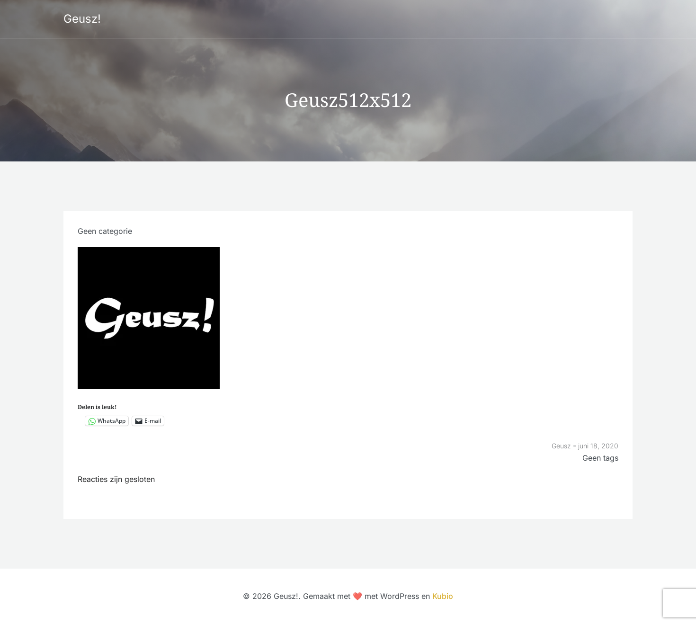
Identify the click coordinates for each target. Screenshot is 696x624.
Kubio (442, 596)
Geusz (561, 446)
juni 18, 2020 (598, 446)
